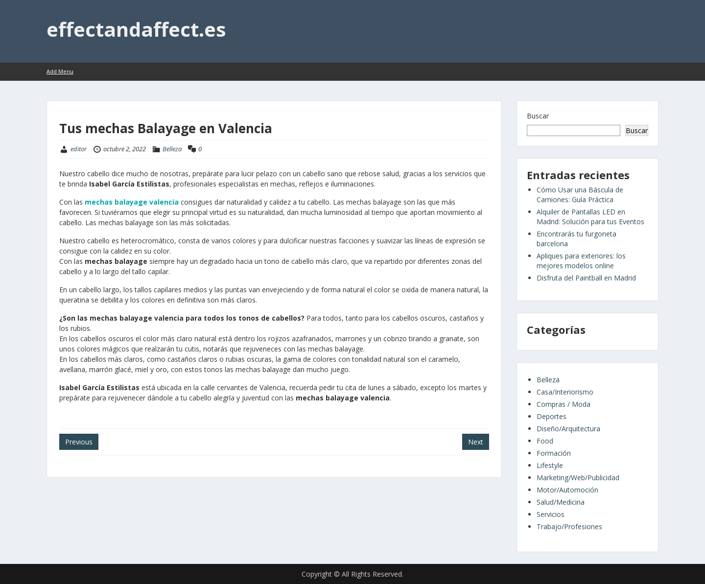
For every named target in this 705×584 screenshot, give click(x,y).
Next (475, 441)
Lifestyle (550, 465)
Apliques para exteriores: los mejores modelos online (581, 260)
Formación (554, 453)
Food (545, 440)
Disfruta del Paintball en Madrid (586, 277)
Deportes (551, 416)
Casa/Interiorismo (565, 392)
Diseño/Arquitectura (568, 428)
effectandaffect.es (136, 29)
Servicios (550, 514)
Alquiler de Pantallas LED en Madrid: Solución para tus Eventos (590, 216)
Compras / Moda (563, 404)
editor (78, 148)
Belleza (172, 148)
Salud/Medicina (561, 502)
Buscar (538, 115)
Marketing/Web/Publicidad (578, 477)
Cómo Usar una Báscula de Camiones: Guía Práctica (580, 194)
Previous (79, 441)
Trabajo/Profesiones (569, 526)
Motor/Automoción (567, 489)
